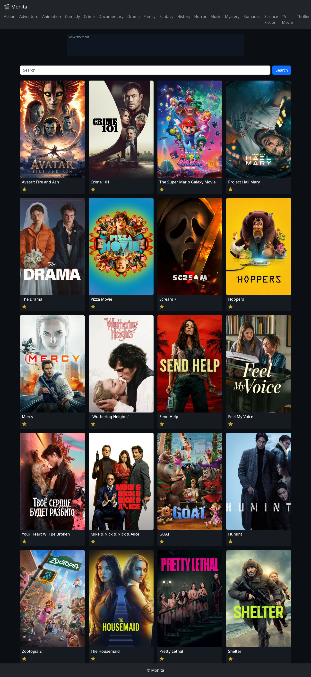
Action (9, 16)
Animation (51, 16)
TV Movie (287, 19)
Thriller (303, 16)
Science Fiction (271, 19)
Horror (200, 16)
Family (150, 16)
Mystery (232, 16)
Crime (89, 16)
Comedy (72, 16)
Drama (133, 16)
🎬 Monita (15, 6)
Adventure (28, 16)
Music (215, 16)
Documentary (111, 16)
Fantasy (166, 16)
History (183, 16)
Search (282, 70)
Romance (251, 16)
